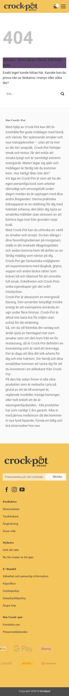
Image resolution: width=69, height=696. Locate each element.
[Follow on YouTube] (22, 490)
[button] (63, 6)
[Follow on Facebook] (6, 490)
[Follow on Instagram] (14, 490)
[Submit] (62, 94)
